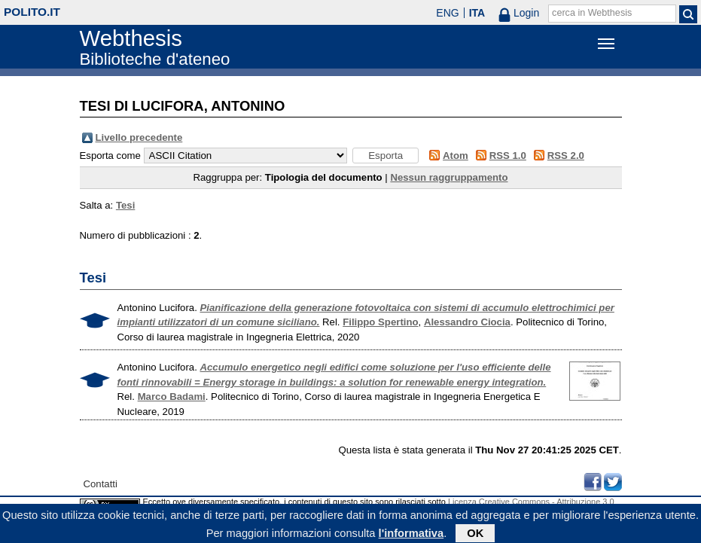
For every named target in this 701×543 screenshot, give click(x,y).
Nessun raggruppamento (448, 177)
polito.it (32, 11)
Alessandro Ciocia (467, 322)
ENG (447, 13)
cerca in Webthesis (592, 13)
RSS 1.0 (507, 155)
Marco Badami (172, 396)
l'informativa (411, 535)
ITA (477, 13)
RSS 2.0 (565, 155)
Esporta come (110, 155)
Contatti (100, 484)
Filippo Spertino (380, 322)
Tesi (125, 205)
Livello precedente (139, 137)
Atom (455, 155)
